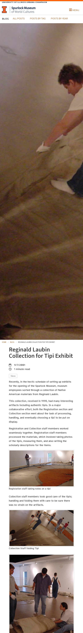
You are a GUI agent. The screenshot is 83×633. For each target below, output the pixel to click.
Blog (12, 342)
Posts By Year (59, 18)
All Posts (19, 18)
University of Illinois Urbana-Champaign (24, 2)
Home (4, 342)
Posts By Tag (38, 18)
